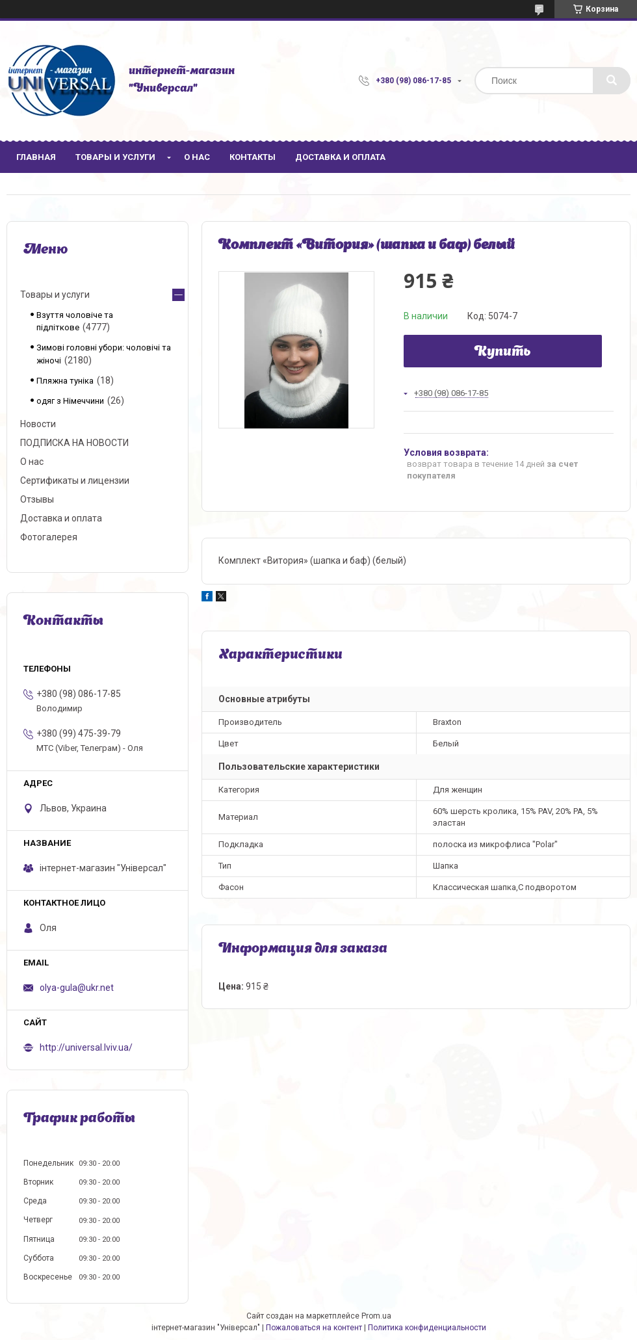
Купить (502, 352)
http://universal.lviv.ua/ (86, 1047)
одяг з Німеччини (70, 401)
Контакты (252, 157)
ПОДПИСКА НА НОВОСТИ (74, 443)
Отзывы (37, 499)
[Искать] (611, 80)
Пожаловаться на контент (314, 1327)
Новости (38, 424)
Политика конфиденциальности (427, 1327)
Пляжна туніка (65, 381)
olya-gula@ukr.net (77, 987)
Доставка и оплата (340, 157)
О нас (197, 157)
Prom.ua (376, 1315)
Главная (36, 157)
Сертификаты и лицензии (74, 480)
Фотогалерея (48, 537)
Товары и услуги (115, 157)
